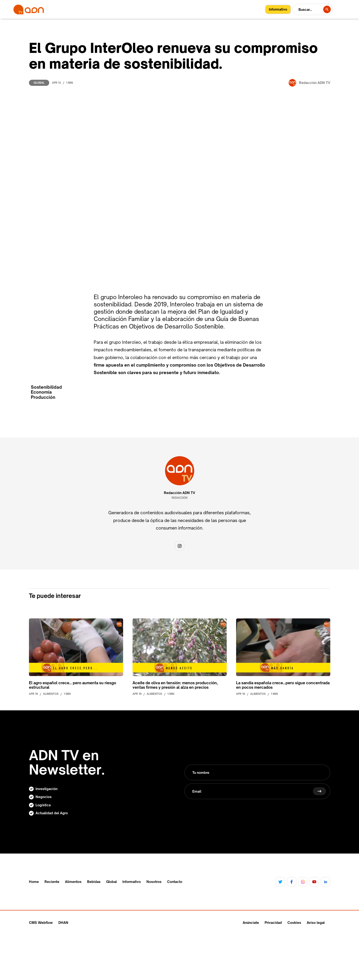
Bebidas (94, 881)
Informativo (131, 881)
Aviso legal (316, 923)
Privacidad (273, 923)
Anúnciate (251, 923)
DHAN (63, 923)
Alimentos (73, 881)
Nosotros (153, 881)
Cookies (294, 923)
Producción (43, 397)
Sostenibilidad (46, 387)
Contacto (174, 881)
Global (39, 82)
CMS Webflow (41, 923)
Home (34, 881)
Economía (41, 392)
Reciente (51, 881)
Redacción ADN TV (179, 493)
